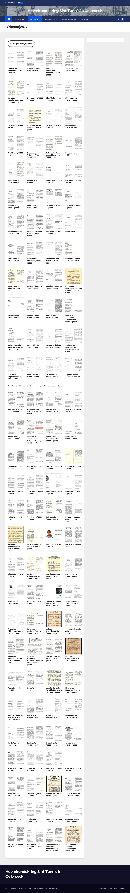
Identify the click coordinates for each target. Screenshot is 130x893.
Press (110, 888)
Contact (85, 19)
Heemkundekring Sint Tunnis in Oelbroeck (65, 10)
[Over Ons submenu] (16, 386)
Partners (103, 888)
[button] (118, 19)
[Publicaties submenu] (40, 386)
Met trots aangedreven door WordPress (19, 888)
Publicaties (50, 19)
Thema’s (34, 19)
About (116, 888)
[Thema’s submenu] (27, 386)
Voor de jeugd (69, 19)
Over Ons (19, 19)
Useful (122, 888)
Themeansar (52, 888)
